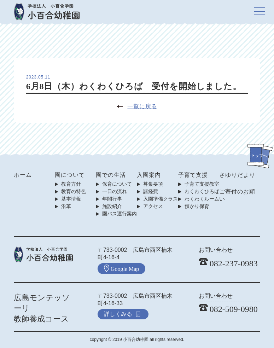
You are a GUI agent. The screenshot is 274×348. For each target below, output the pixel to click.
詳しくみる (122, 314)
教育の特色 (73, 191)
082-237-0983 (228, 263)
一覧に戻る (142, 106)
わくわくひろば (202, 191)
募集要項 (153, 184)
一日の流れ (114, 191)
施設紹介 (112, 206)
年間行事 (112, 199)
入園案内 (149, 175)
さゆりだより (237, 175)
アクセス (153, 206)
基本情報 (71, 199)
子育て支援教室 (202, 184)
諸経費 (150, 191)
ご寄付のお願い (237, 195)
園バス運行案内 (119, 213)
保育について (117, 184)
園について (70, 175)
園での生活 (111, 175)
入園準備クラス (160, 199)
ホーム (23, 175)
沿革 (66, 206)
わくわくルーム (202, 199)
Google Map (121, 268)
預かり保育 (197, 206)
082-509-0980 (228, 309)
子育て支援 (193, 175)
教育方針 (71, 184)
